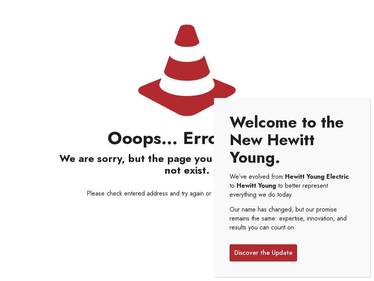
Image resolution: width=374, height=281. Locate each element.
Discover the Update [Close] (264, 253)
